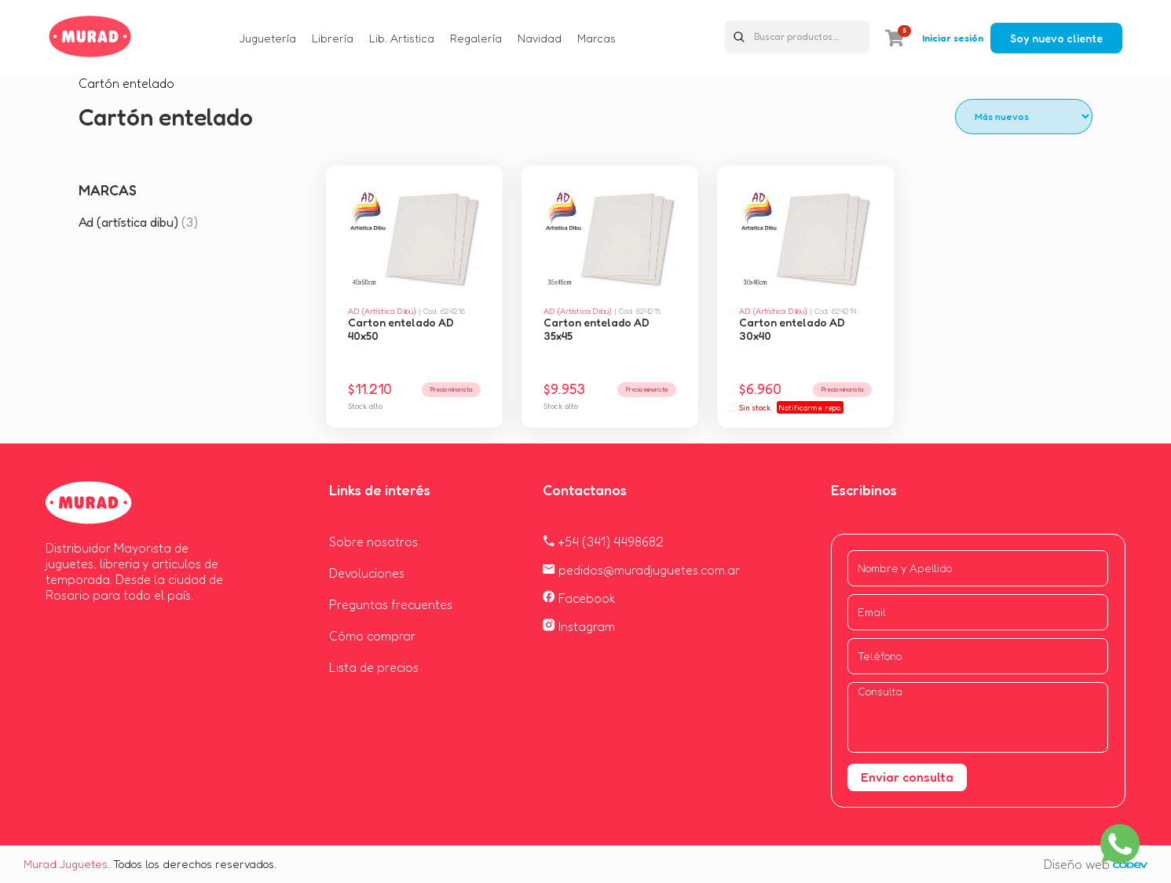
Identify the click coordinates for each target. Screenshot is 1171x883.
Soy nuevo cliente (1056, 38)
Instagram (579, 626)
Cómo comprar (372, 636)
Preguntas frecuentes (390, 604)
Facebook (579, 598)
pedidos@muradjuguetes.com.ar (641, 570)
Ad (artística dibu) (138, 222)
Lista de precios (374, 667)
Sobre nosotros (373, 541)
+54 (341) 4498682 (603, 541)
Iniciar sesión (952, 38)
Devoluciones (366, 573)
